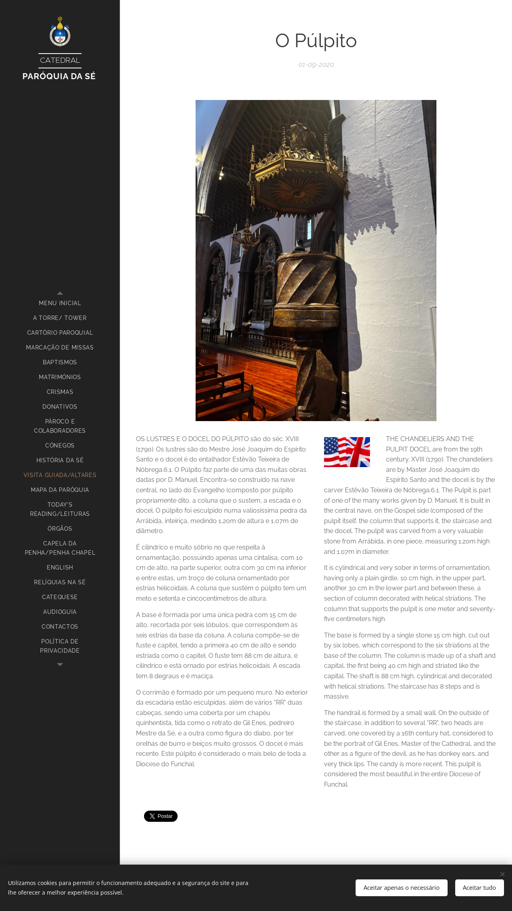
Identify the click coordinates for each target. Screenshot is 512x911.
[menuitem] (60, 303)
